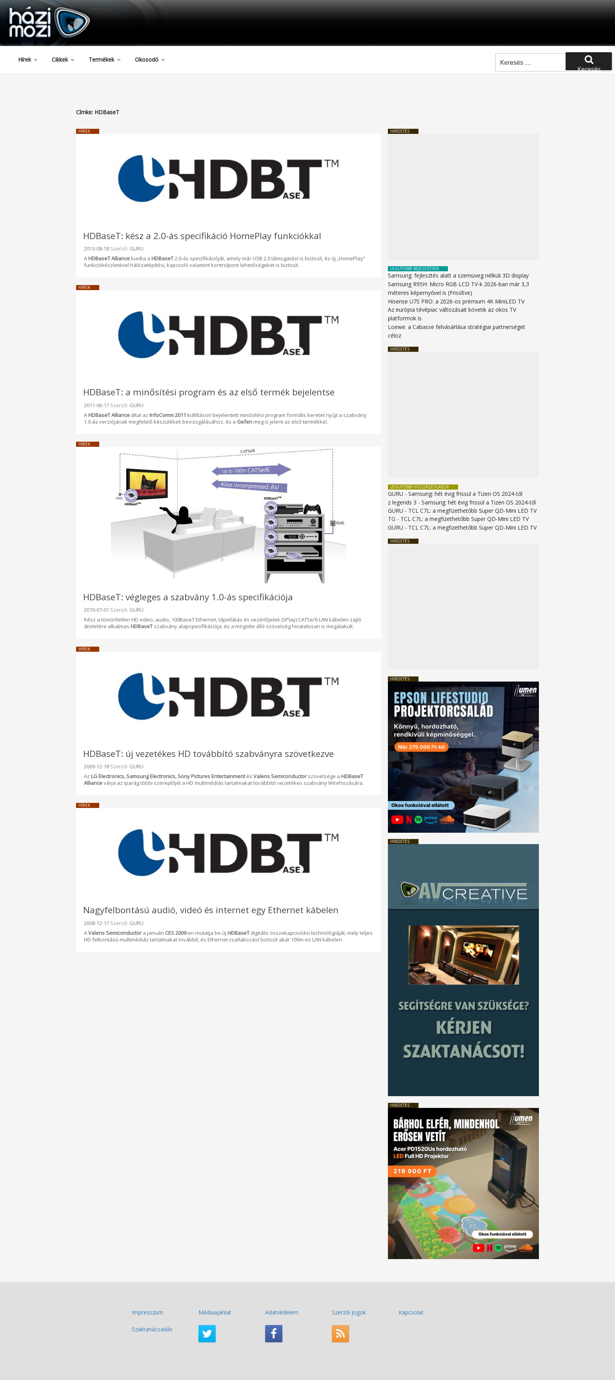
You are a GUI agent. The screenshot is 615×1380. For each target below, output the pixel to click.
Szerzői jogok (349, 1312)
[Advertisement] (463, 197)
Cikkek (63, 59)
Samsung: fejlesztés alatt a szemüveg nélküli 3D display (458, 275)
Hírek (28, 59)
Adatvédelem (281, 1312)
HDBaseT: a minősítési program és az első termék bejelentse (209, 392)
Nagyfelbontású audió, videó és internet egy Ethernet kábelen (210, 910)
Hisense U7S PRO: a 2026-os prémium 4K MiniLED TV (456, 301)
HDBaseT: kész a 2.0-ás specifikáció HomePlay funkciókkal (202, 236)
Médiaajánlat (214, 1312)
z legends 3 (402, 502)
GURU (136, 248)
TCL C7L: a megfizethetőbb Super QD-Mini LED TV (472, 510)
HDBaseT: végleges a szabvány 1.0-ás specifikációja (188, 597)
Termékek (105, 59)
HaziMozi (38, 9)
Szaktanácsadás (152, 1329)
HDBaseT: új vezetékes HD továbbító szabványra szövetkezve (208, 754)
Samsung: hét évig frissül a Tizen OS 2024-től (465, 493)
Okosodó (150, 59)
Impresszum (147, 1312)
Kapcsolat (411, 1312)
